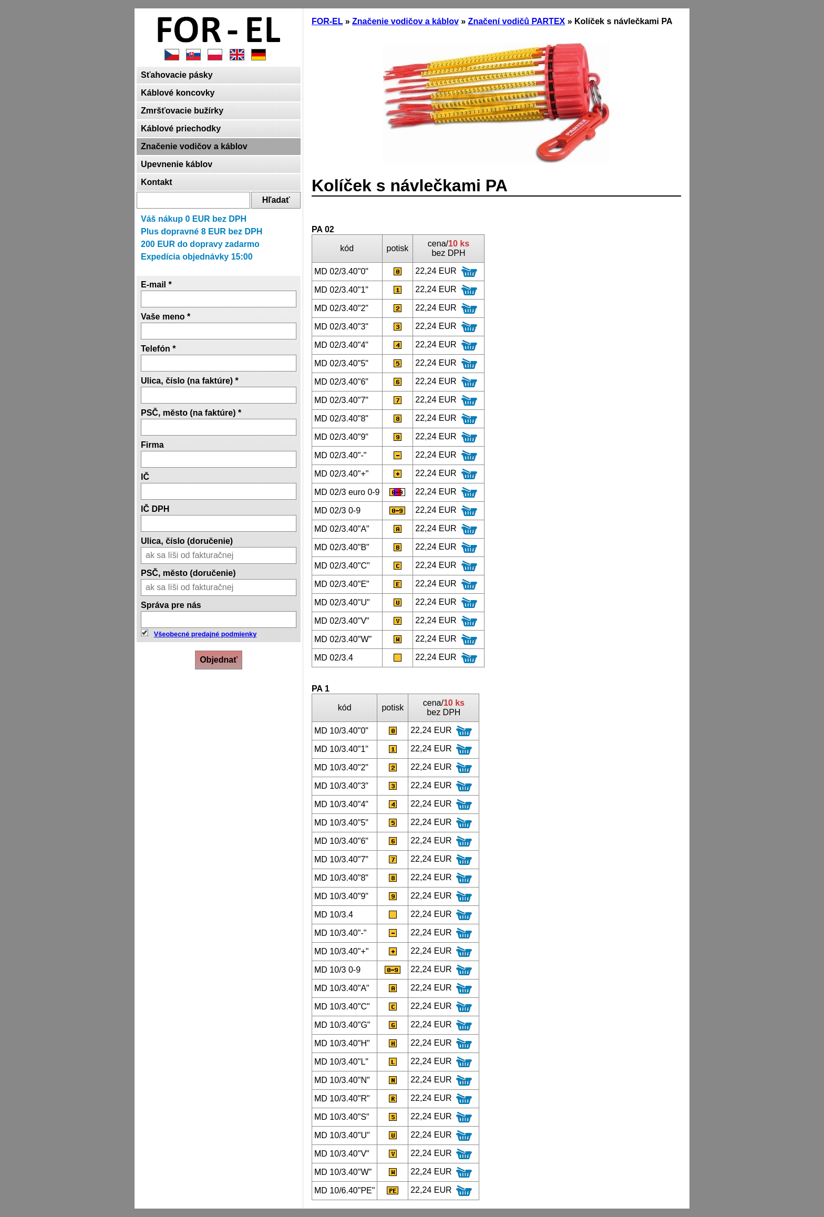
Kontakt (156, 182)
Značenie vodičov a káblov (194, 146)
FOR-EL (327, 21)
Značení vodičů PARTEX (516, 21)
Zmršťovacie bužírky (182, 110)
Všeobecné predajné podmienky (205, 634)
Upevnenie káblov (176, 164)
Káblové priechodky (181, 128)
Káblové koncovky (178, 92)
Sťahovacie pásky (177, 74)
